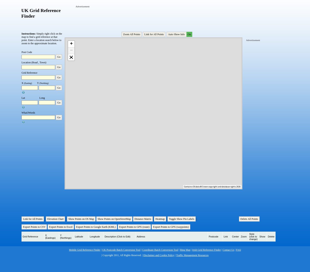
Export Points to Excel (60, 226)
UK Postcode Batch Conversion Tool (121, 249)
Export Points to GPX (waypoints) (171, 226)
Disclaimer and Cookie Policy (158, 255)
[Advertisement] (154, 17)
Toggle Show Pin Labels (181, 218)
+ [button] (71, 44)
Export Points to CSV (34, 226)
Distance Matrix (143, 218)
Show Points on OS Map (81, 218)
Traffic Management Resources (192, 255)
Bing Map (185, 249)
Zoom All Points (131, 34)
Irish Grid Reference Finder (206, 249)
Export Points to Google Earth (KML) (96, 226)
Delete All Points (249, 218)
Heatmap (160, 218)
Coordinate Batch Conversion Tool (160, 249)
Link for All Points (154, 34)
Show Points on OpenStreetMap (114, 218)
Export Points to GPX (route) (134, 226)
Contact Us (228, 249)
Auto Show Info (179, 34)
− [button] (71, 50)
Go (58, 56)
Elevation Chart (55, 218)
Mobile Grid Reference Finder (85, 249)
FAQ (238, 249)
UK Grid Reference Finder (41, 13)
